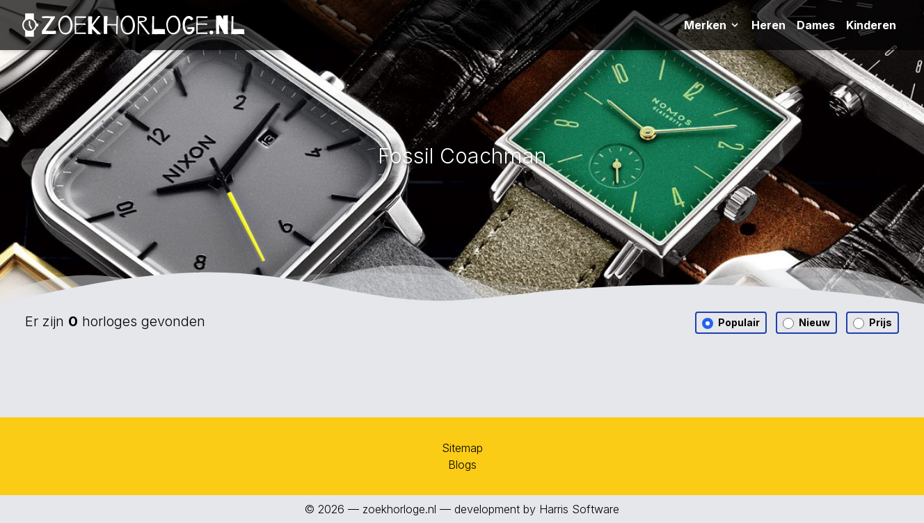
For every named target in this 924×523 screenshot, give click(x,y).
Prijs (872, 322)
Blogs (462, 465)
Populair (731, 322)
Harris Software (579, 509)
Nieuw (806, 322)
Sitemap (462, 448)
